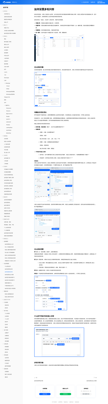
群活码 (6, 307)
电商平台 (7, 105)
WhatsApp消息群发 (10, 94)
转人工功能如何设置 (9, 246)
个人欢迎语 (7, 313)
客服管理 (5, 197)
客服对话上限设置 (8, 210)
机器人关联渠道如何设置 (10, 258)
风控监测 (6, 354)
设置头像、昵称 (7, 222)
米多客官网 (86, 2)
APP (5, 102)
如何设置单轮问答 (9, 269)
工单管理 (5, 155)
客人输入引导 (7, 152)
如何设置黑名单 (7, 191)
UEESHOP (8, 122)
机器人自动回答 (7, 141)
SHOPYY (8, 119)
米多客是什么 (7, 13)
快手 (5, 69)
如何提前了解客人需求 (9, 177)
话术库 (6, 324)
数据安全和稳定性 (8, 19)
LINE (5, 80)
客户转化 (6, 310)
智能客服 (5, 135)
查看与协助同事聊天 (8, 235)
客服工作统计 (7, 216)
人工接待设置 (7, 144)
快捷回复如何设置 (8, 194)
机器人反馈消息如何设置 (10, 255)
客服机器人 (5, 238)
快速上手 (6, 22)
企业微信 (6, 50)
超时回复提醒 (8, 366)
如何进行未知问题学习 (10, 280)
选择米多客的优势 (8, 16)
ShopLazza (8, 108)
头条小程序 (6, 66)
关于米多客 (54, 402)
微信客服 (6, 63)
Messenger (6, 77)
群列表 (6, 352)
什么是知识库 (8, 266)
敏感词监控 (7, 360)
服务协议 (71, 402)
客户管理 (6, 330)
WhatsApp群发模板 (10, 91)
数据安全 (66, 402)
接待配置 (6, 241)
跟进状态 (7, 338)
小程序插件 (6, 58)
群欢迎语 (7, 349)
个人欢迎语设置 (7, 227)
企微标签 (7, 335)
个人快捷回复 (7, 230)
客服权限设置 (7, 213)
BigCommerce (9, 113)
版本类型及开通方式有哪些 (10, 33)
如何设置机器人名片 (9, 244)
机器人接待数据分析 (9, 294)
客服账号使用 (6, 219)
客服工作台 (6, 27)
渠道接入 (5, 36)
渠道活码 (7, 305)
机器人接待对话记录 (9, 296)
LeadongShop (9, 127)
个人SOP (7, 319)
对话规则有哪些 (7, 172)
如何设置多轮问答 (9, 271)
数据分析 (6, 291)
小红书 (5, 72)
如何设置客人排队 (8, 180)
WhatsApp (8, 83)
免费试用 (93, 2)
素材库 (6, 327)
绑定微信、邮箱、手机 (9, 224)
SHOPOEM (8, 130)
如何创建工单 (7, 158)
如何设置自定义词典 (9, 274)
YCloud (7, 86)
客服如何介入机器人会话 (10, 260)
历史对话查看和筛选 (8, 174)
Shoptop (8, 124)
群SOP (6, 321)
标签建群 (7, 346)
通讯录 (6, 377)
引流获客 (6, 302)
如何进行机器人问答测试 (10, 288)
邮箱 (5, 99)
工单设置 (6, 160)
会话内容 (7, 357)
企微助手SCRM (6, 299)
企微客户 (7, 332)
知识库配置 (6, 263)
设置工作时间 (7, 208)
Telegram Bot (7, 97)
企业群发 (7, 316)
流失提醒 (7, 341)
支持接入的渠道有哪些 (9, 30)
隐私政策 (77, 402)
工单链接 (6, 163)
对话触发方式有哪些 (8, 169)
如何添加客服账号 (8, 199)
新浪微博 (6, 52)
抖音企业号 (6, 55)
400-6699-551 (86, 394)
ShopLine (8, 110)
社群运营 (6, 343)
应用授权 (7, 371)
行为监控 (7, 363)
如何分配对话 (7, 205)
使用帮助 (60, 402)
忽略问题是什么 (8, 282)
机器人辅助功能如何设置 (10, 249)
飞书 (5, 74)
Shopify (7, 116)
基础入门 (5, 25)
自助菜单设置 (7, 147)
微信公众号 (6, 44)
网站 (5, 39)
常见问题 (6, 149)
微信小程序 (6, 47)
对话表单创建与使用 (8, 183)
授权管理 (6, 368)
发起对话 (45, 394)
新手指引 (5, 11)
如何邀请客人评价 (8, 188)
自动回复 (6, 138)
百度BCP (6, 61)
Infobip (7, 88)
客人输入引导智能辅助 (10, 252)
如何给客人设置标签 (8, 185)
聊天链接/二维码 (7, 41)
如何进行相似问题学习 (10, 277)
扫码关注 (65, 394)
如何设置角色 (7, 202)
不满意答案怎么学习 (9, 285)
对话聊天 (5, 166)
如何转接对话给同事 (8, 233)
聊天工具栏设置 (8, 374)
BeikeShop (8, 133)
